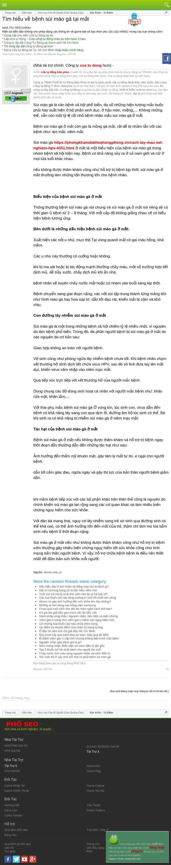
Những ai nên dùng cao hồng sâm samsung (67, 605)
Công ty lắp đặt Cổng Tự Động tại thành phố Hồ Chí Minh (41, 42)
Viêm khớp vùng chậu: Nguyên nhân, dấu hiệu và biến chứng (78, 616)
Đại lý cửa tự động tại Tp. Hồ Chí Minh (29, 50)
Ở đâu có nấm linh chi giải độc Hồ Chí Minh (67, 631)
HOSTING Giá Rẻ (15, 745)
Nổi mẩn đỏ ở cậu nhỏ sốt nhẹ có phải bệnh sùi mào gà (75, 657)
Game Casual (95, 785)
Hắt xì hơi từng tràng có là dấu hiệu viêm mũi (68, 590)
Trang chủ (93, 844)
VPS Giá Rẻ (12, 750)
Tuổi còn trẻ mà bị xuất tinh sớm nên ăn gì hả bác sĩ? (73, 594)
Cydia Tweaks (13, 815)
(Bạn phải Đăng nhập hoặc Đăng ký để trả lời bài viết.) (139, 691)
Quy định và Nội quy (17, 844)
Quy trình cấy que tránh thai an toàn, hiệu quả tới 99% (74, 635)
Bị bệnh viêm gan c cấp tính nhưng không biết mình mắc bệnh (79, 638)
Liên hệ (9, 847)
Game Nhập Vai (14, 785)
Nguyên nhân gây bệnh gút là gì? (60, 642)
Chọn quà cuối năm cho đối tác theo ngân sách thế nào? (75, 608)
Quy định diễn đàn (16, 830)
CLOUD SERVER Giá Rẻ (103, 746)
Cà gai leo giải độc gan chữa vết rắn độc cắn (68, 612)
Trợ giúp (9, 851)
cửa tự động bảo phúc (55, 72)
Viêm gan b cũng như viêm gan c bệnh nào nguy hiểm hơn (76, 620)
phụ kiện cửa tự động (31, 35)
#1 (167, 669)
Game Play (94, 771)
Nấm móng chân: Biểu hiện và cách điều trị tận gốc (72, 645)
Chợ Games (12, 771)
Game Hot (93, 766)
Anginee (61, 54)
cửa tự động (18, 39)
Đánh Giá (10, 810)
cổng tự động (34, 46)
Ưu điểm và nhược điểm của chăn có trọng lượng (71, 627)
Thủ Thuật (93, 805)
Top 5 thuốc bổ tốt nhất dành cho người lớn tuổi (70, 649)
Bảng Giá (10, 835)
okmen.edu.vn (53, 572)
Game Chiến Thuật (16, 790)
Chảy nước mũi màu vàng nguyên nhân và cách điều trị (74, 653)
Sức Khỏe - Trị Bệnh (31, 54)
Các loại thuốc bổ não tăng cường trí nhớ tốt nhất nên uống (77, 597)
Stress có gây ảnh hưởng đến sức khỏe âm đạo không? (75, 601)
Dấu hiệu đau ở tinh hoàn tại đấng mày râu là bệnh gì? (74, 586)
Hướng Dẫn (12, 805)
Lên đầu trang (95, 847)
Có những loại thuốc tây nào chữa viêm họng (68, 623)
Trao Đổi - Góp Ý (98, 830)
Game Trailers (96, 810)
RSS (90, 851)
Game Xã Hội (95, 790)
